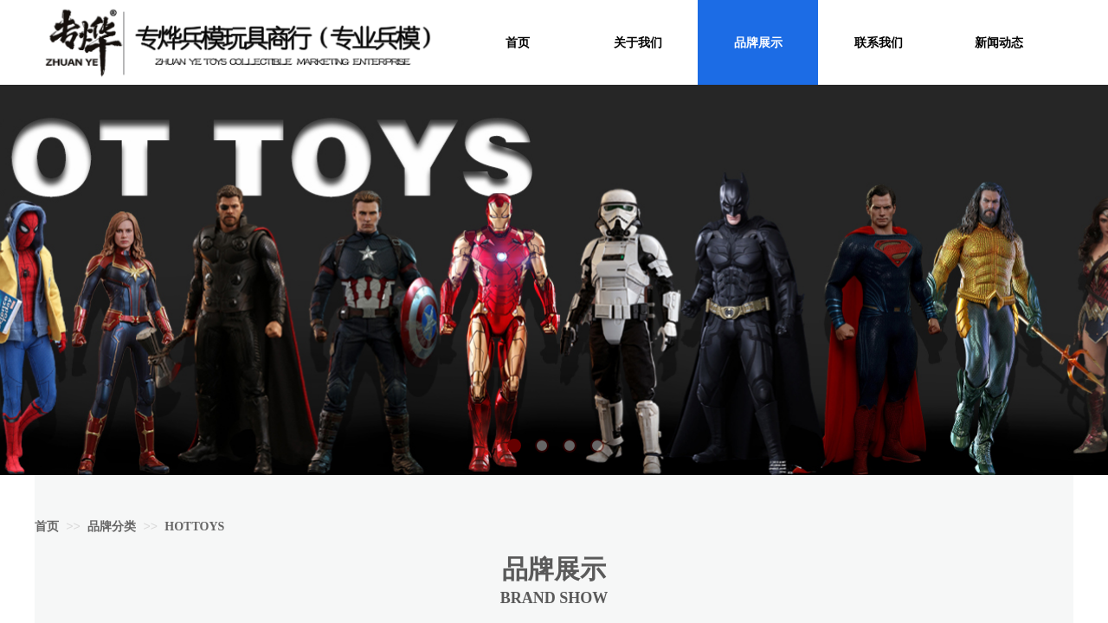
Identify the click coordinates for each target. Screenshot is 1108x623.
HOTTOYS (194, 526)
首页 (47, 526)
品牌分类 (111, 526)
